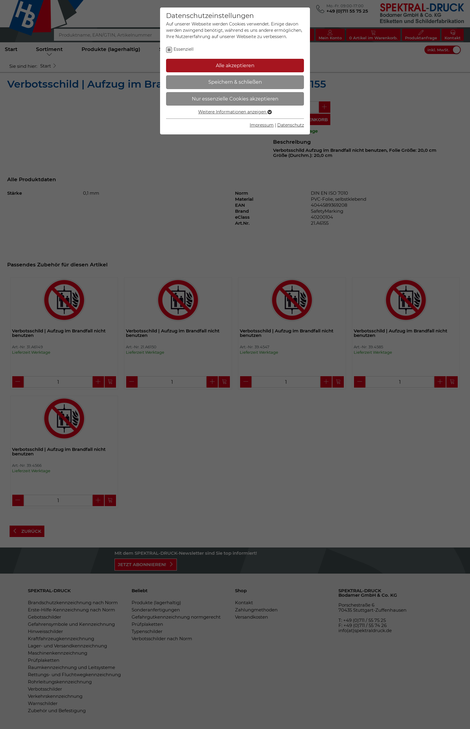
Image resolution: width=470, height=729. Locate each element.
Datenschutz (290, 125)
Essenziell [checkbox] (184, 49)
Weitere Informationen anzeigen (235, 112)
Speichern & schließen (235, 82)
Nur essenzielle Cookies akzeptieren (235, 99)
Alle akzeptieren (235, 65)
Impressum (262, 125)
